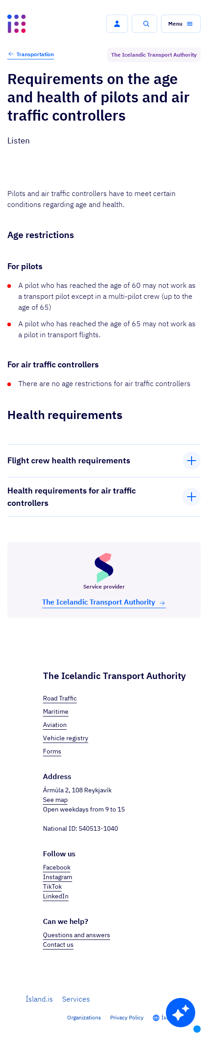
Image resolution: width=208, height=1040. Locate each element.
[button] (117, 24)
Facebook (56, 867)
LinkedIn (56, 896)
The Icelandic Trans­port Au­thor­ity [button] (104, 602)
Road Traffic (60, 698)
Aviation (55, 725)
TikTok (52, 886)
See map (55, 800)
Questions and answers (76, 935)
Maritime (56, 711)
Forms (52, 751)
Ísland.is (39, 998)
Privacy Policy (127, 1017)
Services (76, 998)
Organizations (84, 1017)
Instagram (57, 877)
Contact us (58, 944)
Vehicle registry (65, 738)
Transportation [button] (30, 54)
